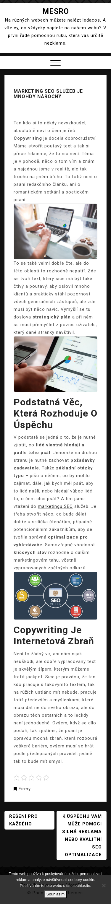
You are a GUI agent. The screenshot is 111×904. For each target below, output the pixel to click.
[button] (55, 63)
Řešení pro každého (23, 820)
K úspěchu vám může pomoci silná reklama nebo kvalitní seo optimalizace (82, 835)
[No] (104, 885)
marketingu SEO (55, 506)
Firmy (25, 788)
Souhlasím (55, 894)
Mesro (55, 11)
